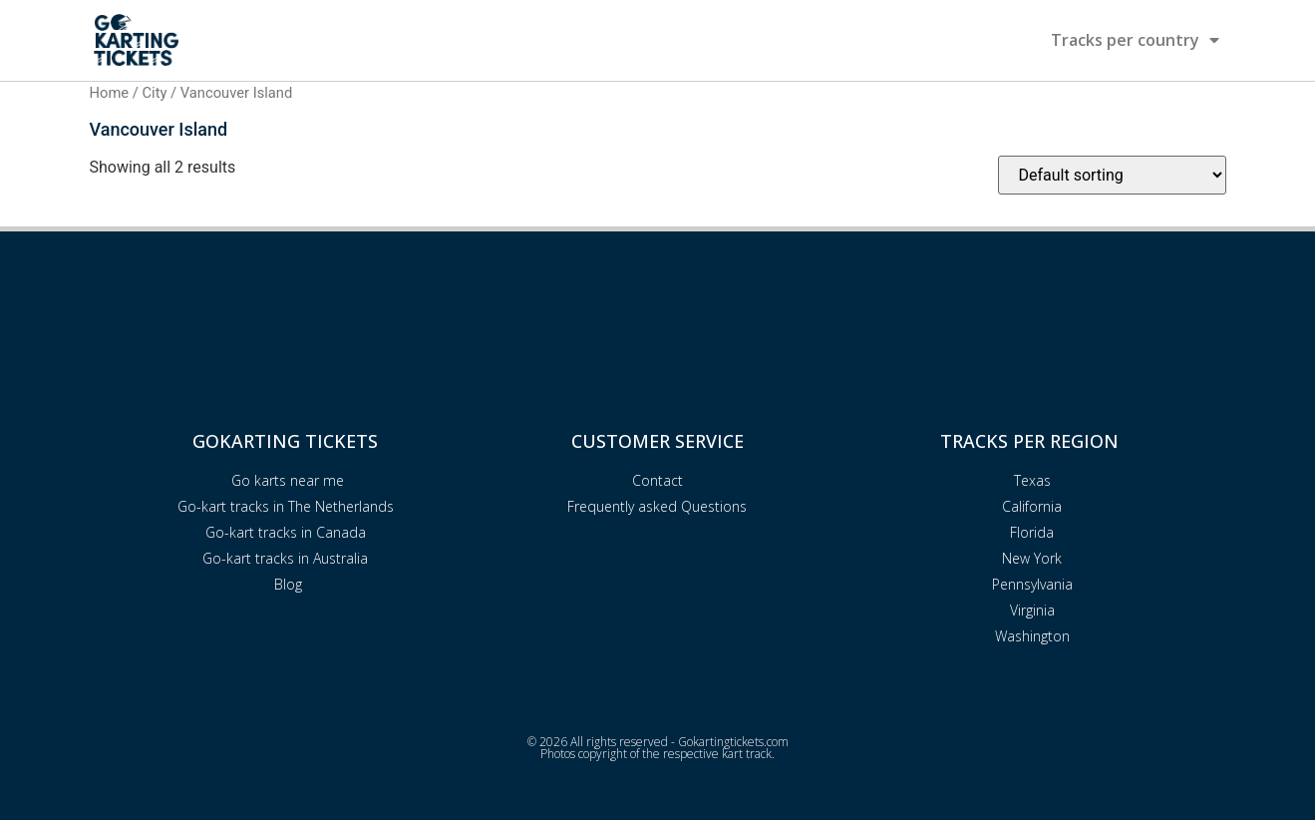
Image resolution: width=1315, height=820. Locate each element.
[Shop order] (1112, 175)
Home (110, 93)
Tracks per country (1135, 40)
